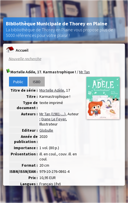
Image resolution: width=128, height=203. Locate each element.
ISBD (37, 81)
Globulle (46, 130)
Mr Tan (84, 71)
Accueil (17, 50)
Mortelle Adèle (51, 90)
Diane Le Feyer (53, 119)
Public (18, 81)
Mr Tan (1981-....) (52, 113)
